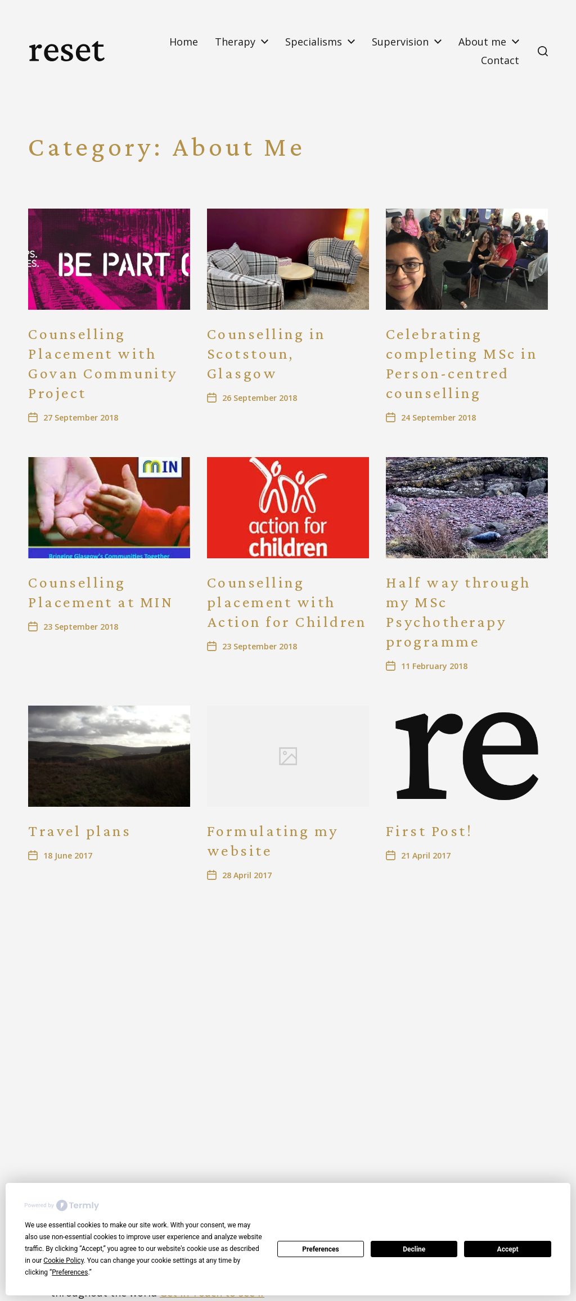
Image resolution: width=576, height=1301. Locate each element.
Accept (508, 1249)
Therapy (235, 42)
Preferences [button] (70, 1272)
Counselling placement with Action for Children (287, 601)
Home (183, 42)
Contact (500, 60)
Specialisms (313, 42)
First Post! (429, 830)
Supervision (400, 42)
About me (482, 42)
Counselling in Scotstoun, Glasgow (266, 353)
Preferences (320, 1249)
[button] (543, 51)
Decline (414, 1249)
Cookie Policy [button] (63, 1260)
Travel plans (79, 830)
